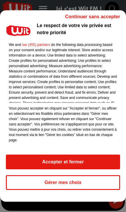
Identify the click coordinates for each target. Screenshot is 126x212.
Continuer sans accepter (92, 16)
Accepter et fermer (63, 161)
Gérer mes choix (62, 182)
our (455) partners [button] (36, 45)
